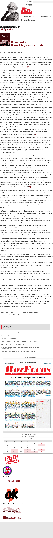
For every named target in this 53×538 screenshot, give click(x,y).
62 (29, 187)
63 (47, 205)
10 (41, 445)
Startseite (29, 1)
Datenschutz (28, 4)
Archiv (35, 17)
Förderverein (45, 17)
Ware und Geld (6, 336)
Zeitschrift (26, 17)
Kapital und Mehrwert (9, 338)
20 (14, 449)
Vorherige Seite (6, 312)
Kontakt (30, 5)
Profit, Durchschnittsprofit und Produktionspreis (19, 341)
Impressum (29, 3)
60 (28, 67)
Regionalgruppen (28, 20)
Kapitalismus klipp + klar (7, 327)
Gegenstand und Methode (10, 333)
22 (27, 449)
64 (15, 235)
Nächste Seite (14, 314)
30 (34, 452)
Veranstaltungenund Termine (28, 435)
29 (27, 452)
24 (41, 449)
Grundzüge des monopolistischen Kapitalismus (18, 351)
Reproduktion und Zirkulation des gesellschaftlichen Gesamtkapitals (20, 347)
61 (36, 134)
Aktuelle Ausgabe (28, 357)
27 (14, 452)
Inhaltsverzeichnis (30, 312)
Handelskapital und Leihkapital (13, 344)
